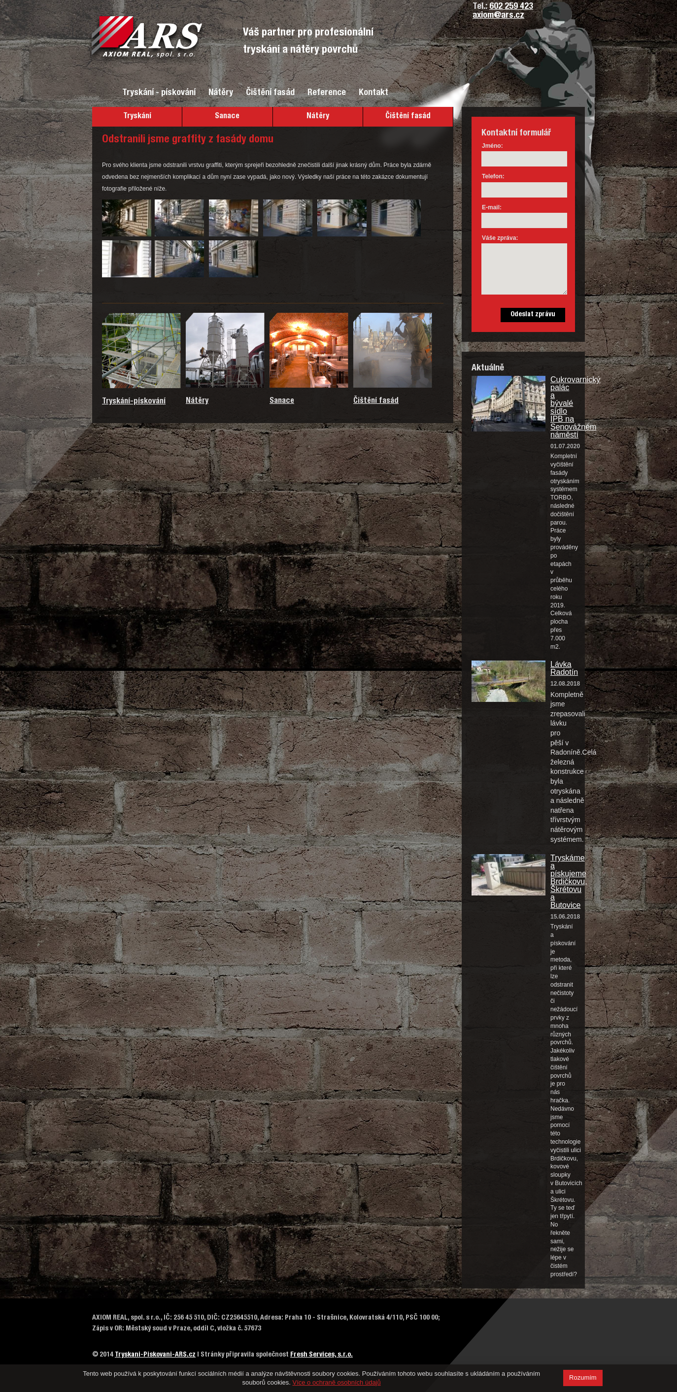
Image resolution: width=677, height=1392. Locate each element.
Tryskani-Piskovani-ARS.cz (155, 1355)
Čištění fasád (270, 93)
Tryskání (137, 117)
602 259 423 (511, 6)
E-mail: (492, 207)
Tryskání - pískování (159, 93)
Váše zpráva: (500, 237)
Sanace (227, 117)
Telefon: (493, 176)
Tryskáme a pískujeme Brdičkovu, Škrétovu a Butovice (562, 881)
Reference (326, 93)
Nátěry (220, 93)
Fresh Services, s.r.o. (321, 1355)
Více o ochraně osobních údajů (337, 1382)
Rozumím (583, 1377)
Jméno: (492, 145)
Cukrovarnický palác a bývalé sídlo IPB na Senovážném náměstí (562, 407)
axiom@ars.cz (498, 15)
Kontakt (373, 93)
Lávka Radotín (562, 668)
